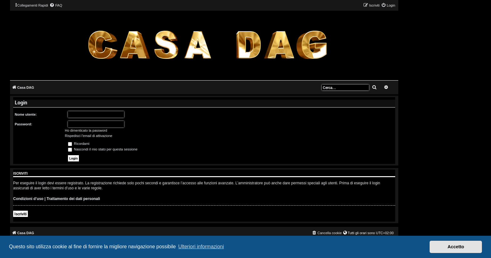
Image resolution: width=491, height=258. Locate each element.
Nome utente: (26, 114)
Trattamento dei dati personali (73, 199)
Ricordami (79, 143)
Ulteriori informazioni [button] (201, 246)
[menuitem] (55, 5)
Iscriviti (20, 213)
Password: (23, 124)
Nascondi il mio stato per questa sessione (102, 149)
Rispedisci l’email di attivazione (88, 136)
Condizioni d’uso (28, 199)
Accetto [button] (455, 246)
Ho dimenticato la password (86, 130)
